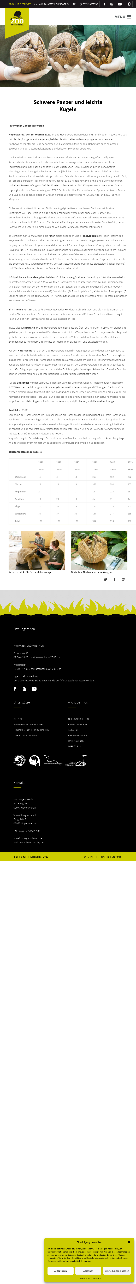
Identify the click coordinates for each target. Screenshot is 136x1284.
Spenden (19, 719)
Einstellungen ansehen (117, 1270)
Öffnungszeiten (78, 719)
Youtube (34, 689)
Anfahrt (73, 730)
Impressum (96, 1278)
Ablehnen (88, 1270)
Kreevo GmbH (114, 857)
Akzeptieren (60, 1270)
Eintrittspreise (77, 724)
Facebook (15, 689)
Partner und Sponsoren (29, 724)
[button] (129, 1242)
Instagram (24, 689)
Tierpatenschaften (25, 735)
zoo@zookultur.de (32, 838)
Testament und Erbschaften (31, 730)
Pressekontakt (77, 735)
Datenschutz (84, 1278)
